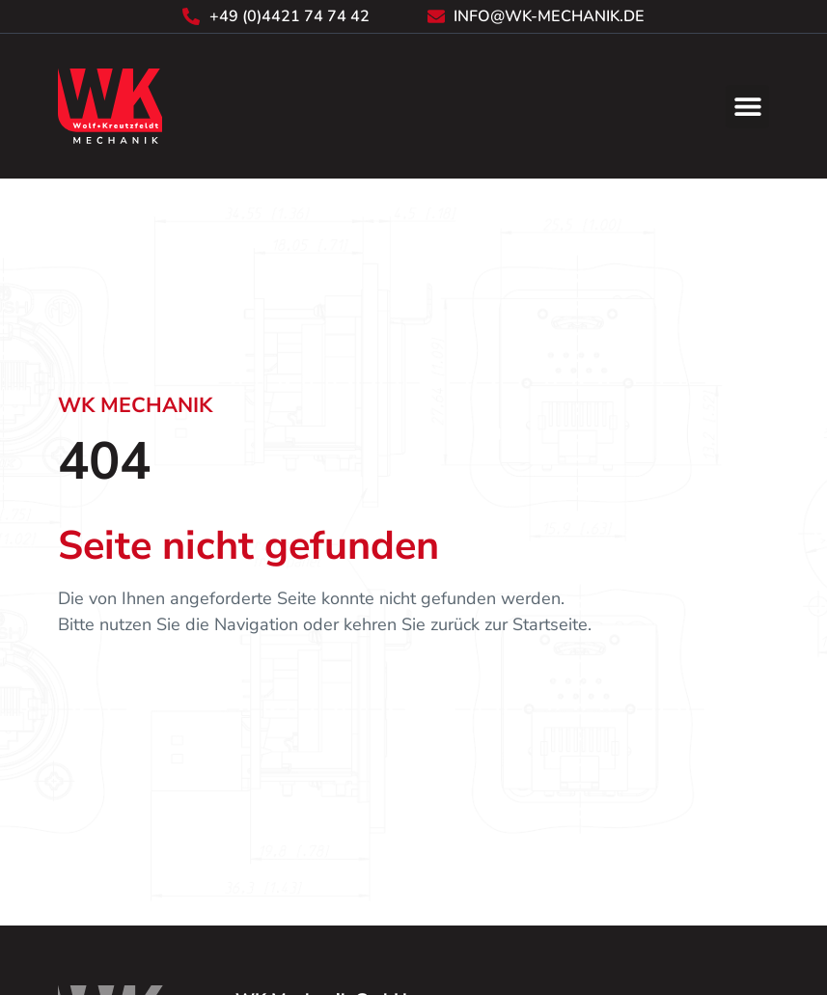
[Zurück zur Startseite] (110, 106)
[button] (747, 106)
